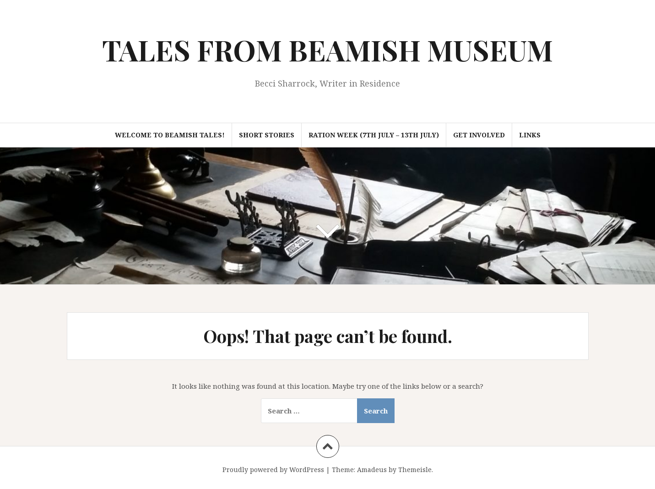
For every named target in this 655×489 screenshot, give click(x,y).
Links (530, 134)
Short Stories (266, 134)
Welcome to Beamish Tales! (170, 134)
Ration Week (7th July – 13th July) (374, 134)
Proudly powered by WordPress (273, 469)
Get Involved (479, 134)
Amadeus (372, 469)
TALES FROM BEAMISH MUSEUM (327, 50)
